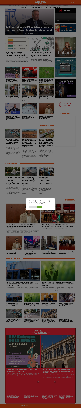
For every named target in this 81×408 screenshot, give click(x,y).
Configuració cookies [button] (33, 206)
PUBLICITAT (47, 7)
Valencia (22, 7)
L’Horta (30, 7)
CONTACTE (56, 7)
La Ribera (38, 7)
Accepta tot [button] (39, 206)
